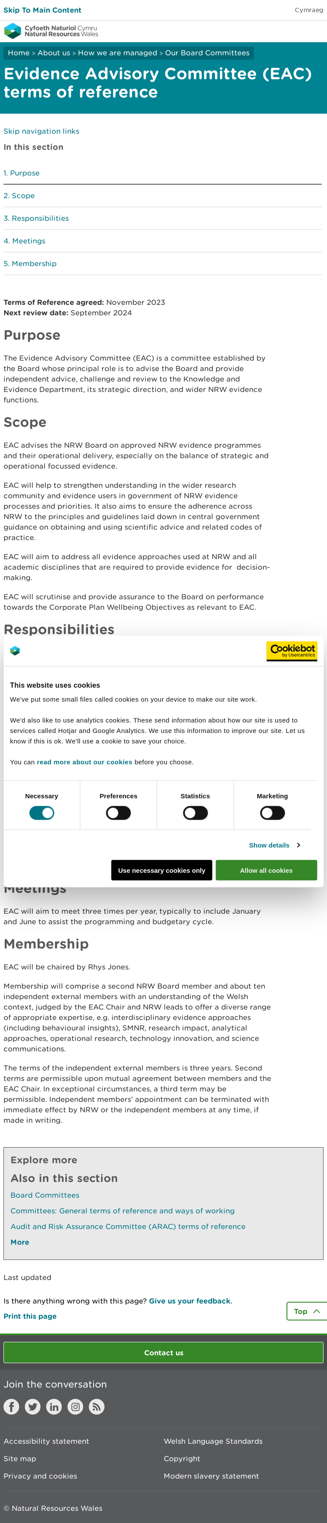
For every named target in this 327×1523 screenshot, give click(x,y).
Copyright (182, 1458)
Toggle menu (315, 30)
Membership (34, 263)
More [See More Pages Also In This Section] (19, 1242)
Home (19, 52)
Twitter (32, 1407)
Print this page (30, 1316)
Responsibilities (40, 218)
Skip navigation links (41, 131)
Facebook (11, 1407)
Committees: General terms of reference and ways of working (122, 1210)
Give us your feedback (189, 1301)
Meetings (28, 240)
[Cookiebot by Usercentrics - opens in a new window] (291, 650)
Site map (19, 1458)
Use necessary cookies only (161, 870)
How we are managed (117, 52)
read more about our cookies (84, 762)
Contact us (163, 1352)
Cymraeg (309, 10)
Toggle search (290, 30)
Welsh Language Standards (213, 1441)
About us (53, 52)
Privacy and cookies (40, 1476)
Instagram (75, 1407)
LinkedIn (54, 1407)
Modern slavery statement (211, 1476)
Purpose (25, 173)
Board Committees (44, 1195)
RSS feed (97, 1407)
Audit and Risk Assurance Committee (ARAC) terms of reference (128, 1226)
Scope (23, 195)
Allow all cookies (266, 870)
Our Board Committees (207, 52)
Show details (269, 844)
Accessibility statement (46, 1441)
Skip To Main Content (42, 10)
